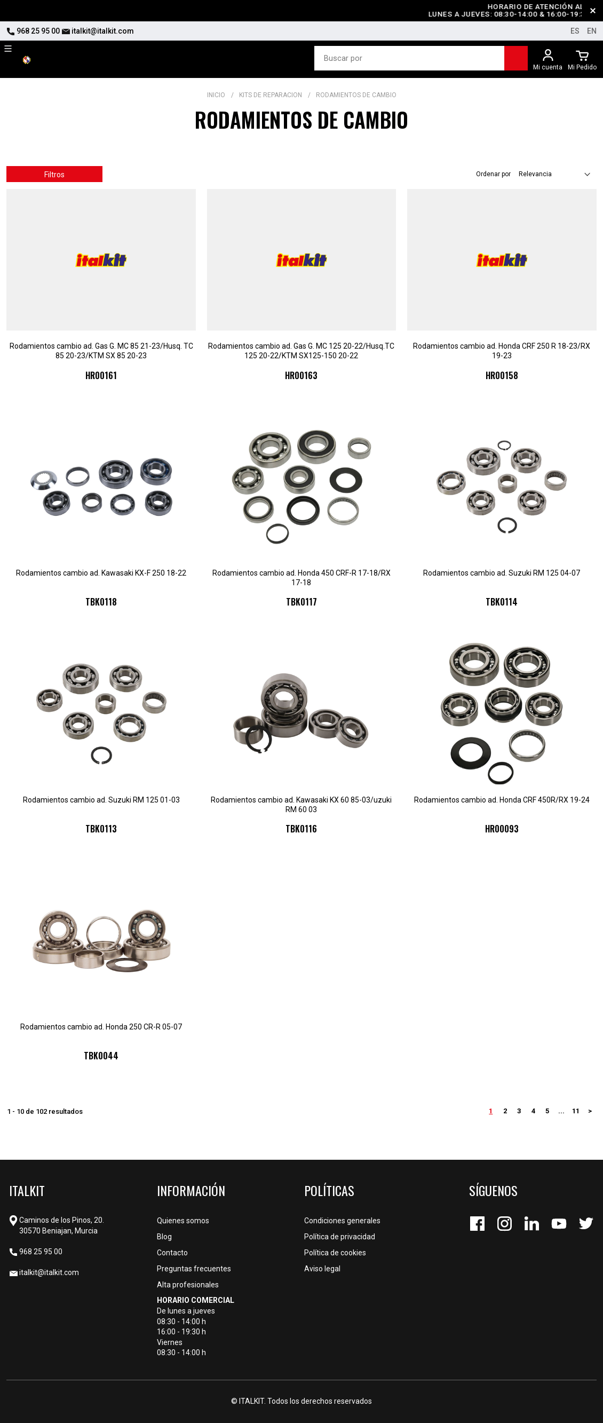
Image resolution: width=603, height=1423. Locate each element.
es (575, 31)
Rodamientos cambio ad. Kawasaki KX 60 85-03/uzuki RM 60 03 (301, 805)
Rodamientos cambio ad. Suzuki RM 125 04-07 (501, 573)
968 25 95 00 (33, 31)
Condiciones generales (342, 1220)
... (561, 1111)
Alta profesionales (188, 1284)
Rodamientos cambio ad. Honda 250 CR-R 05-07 (101, 1027)
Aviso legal (322, 1268)
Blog (164, 1236)
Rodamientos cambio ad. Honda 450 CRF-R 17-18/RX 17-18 (301, 578)
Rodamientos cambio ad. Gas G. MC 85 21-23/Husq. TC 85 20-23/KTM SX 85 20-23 (101, 351)
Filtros (54, 174)
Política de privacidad (339, 1236)
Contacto (172, 1252)
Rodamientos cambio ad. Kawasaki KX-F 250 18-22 (101, 573)
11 (576, 1111)
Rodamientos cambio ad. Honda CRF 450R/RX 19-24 (502, 800)
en (592, 31)
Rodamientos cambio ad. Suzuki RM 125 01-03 (101, 800)
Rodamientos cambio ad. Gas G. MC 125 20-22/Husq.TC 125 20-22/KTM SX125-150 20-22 (301, 351)
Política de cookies (335, 1252)
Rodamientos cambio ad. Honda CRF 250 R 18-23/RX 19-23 (501, 351)
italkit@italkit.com (97, 31)
